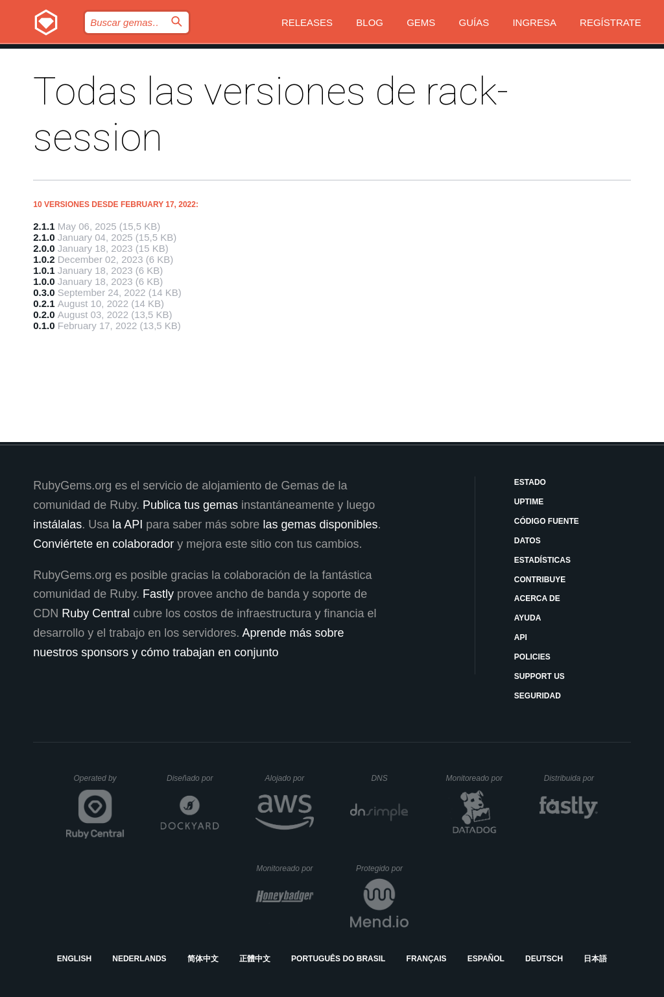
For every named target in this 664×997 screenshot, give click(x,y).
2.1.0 (43, 237)
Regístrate (610, 22)
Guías (474, 22)
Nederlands (139, 958)
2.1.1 (43, 226)
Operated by (99, 783)
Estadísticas (542, 560)
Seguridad (537, 695)
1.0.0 (43, 281)
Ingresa (534, 22)
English (74, 958)
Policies (532, 656)
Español (486, 958)
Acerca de (537, 598)
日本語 (595, 958)
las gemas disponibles (320, 524)
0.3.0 (43, 292)
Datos (527, 540)
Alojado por (289, 778)
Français (427, 958)
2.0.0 (43, 248)
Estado (530, 482)
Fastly (158, 593)
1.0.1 (43, 270)
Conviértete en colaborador (103, 543)
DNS (390, 778)
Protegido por (382, 868)
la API (127, 524)
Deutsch (544, 958)
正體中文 (254, 958)
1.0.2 (43, 259)
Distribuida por (571, 778)
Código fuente (546, 521)
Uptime (528, 501)
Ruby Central (96, 613)
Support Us (539, 676)
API (520, 637)
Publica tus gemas (190, 504)
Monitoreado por (475, 778)
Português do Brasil (338, 958)
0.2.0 (43, 314)
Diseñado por (193, 778)
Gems (421, 22)
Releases (307, 22)
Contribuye (539, 579)
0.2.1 (43, 303)
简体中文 (203, 958)
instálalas (57, 524)
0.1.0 (43, 325)
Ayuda (527, 617)
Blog (369, 22)
